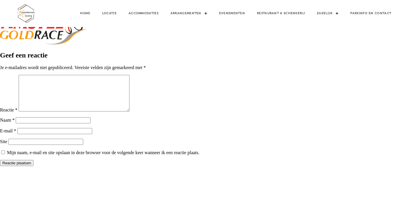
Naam (7, 127)
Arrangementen (189, 13)
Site (3, 148)
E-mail (8, 137)
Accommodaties (144, 13)
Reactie (8, 116)
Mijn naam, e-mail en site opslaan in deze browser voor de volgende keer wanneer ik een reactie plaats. (103, 159)
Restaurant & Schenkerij (281, 13)
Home (85, 13)
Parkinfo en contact (370, 13)
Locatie (109, 13)
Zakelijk (327, 13)
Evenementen (232, 13)
